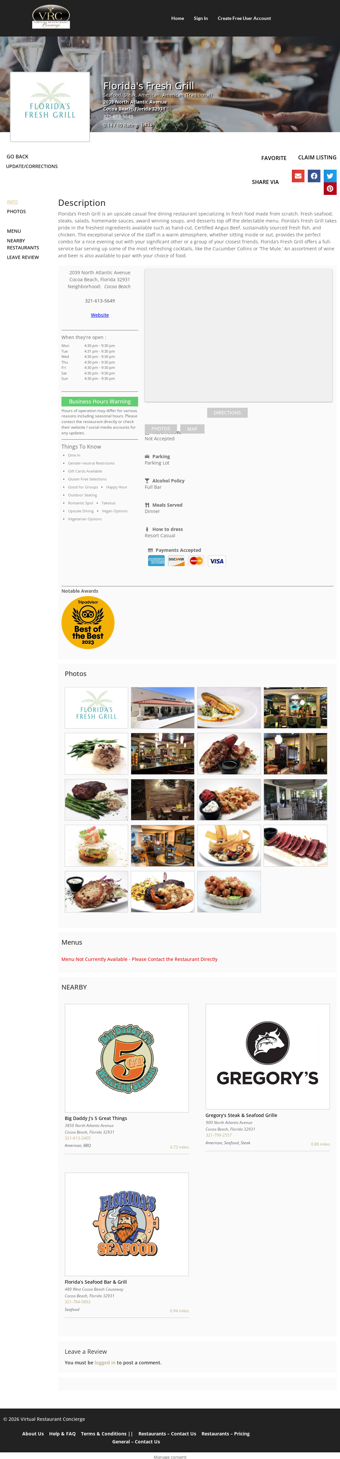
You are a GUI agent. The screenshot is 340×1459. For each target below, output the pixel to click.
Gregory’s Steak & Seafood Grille (241, 1115)
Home (177, 18)
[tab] (161, 429)
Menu (14, 231)
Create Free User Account (244, 18)
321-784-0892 (78, 1302)
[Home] (51, 17)
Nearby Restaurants (23, 244)
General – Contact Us (136, 1441)
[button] (298, 176)
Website (100, 315)
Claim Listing (317, 157)
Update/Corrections (32, 166)
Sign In (201, 18)
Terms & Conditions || (107, 1433)
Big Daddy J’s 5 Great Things (96, 1118)
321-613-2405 (78, 1138)
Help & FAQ (62, 1433)
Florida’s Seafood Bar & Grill (96, 1282)
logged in (105, 1362)
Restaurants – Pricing (226, 1433)
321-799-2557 (219, 1135)
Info (12, 202)
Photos (16, 211)
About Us (33, 1433)
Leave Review (23, 257)
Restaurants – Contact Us (167, 1433)
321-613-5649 (118, 116)
